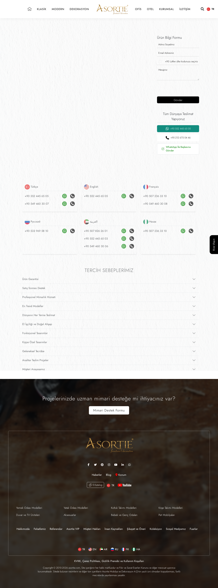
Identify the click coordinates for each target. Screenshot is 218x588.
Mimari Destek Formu (109, 410)
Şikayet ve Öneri (136, 529)
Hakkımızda (23, 529)
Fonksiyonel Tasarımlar (35, 338)
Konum (120, 475)
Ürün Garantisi (30, 284)
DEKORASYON (79, 9)
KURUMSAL (166, 9)
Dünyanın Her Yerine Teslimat (38, 320)
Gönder (178, 100)
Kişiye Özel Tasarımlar (34, 347)
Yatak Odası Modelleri (76, 508)
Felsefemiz (40, 529)
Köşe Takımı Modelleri (171, 508)
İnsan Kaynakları (114, 529)
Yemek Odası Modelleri (29, 508)
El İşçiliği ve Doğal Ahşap (37, 329)
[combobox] (163, 61)
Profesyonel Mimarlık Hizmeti (39, 302)
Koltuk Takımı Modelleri (124, 508)
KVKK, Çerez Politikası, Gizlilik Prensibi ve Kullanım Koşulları (109, 561)
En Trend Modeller (32, 311)
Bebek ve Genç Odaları (124, 515)
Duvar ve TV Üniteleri (28, 515)
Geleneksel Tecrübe (33, 356)
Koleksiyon (156, 529)
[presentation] (179, 88)
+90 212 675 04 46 (178, 137)
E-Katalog (95, 485)
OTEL (150, 9)
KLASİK (41, 9)
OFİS (138, 9)
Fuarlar (194, 529)
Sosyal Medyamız (176, 529)
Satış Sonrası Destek (33, 293)
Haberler (97, 475)
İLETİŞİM (184, 9)
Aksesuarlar (70, 515)
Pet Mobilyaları (167, 515)
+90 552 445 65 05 (178, 128)
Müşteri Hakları (91, 529)
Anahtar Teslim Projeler (35, 365)
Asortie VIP (72, 529)
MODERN (58, 9)
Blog (109, 475)
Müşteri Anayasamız (33, 374)
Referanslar (56, 529)
